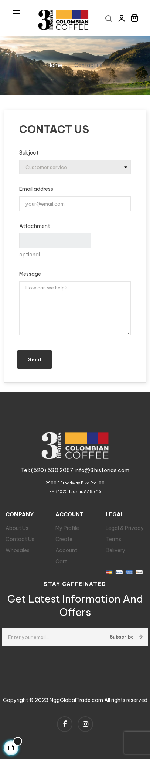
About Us (17, 528)
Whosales (18, 550)
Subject (28, 152)
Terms (113, 539)
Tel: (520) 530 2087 (48, 470)
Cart (61, 561)
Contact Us (20, 539)
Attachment (34, 226)
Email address (36, 189)
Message (30, 274)
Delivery (115, 550)
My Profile (67, 528)
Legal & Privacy (125, 528)
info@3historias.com (102, 470)
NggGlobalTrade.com (76, 700)
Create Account (66, 545)
